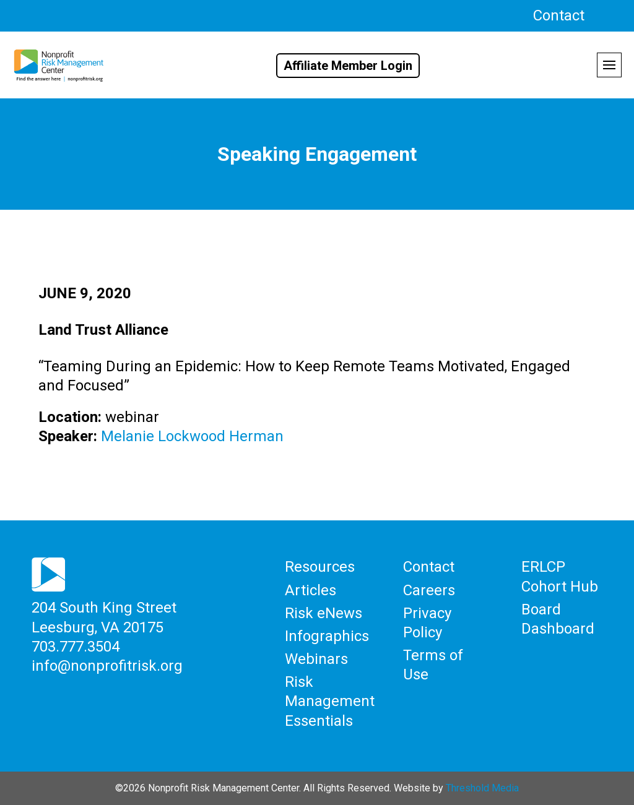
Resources (320, 566)
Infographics (327, 636)
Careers (429, 590)
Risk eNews (323, 613)
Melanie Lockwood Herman (192, 436)
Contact (558, 15)
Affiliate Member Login (348, 65)
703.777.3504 (75, 646)
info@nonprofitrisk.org (107, 665)
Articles (310, 590)
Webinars (316, 659)
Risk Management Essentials (330, 701)
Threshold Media (482, 788)
